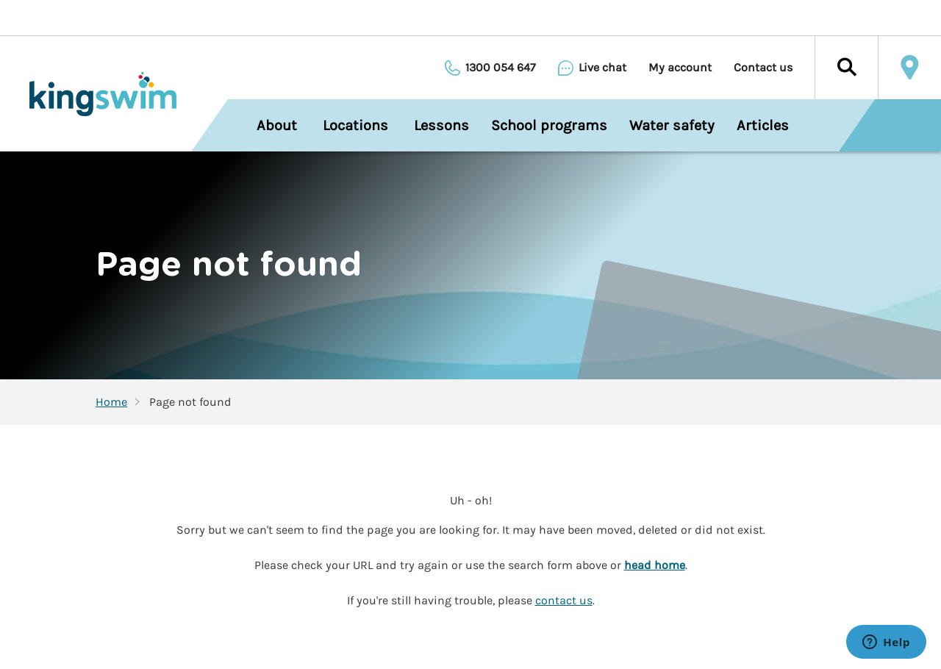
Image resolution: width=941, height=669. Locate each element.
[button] (846, 67)
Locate (909, 67)
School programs (549, 125)
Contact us (763, 67)
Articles (763, 125)
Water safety (672, 125)
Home (111, 402)
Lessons (441, 125)
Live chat (602, 67)
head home (654, 565)
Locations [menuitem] (355, 125)
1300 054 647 (500, 67)
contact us (564, 600)
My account (680, 67)
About (277, 125)
